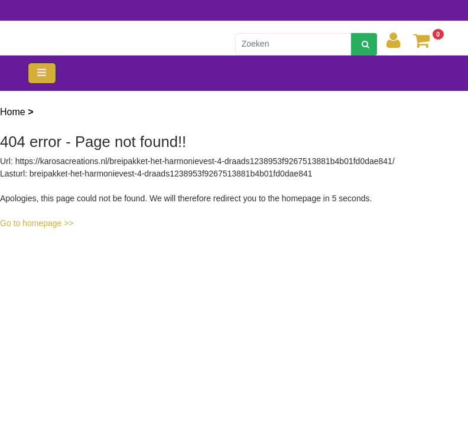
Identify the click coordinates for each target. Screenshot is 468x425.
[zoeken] (364, 44)
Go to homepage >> (37, 223)
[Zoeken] (293, 44)
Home (14, 112)
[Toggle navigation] (42, 73)
